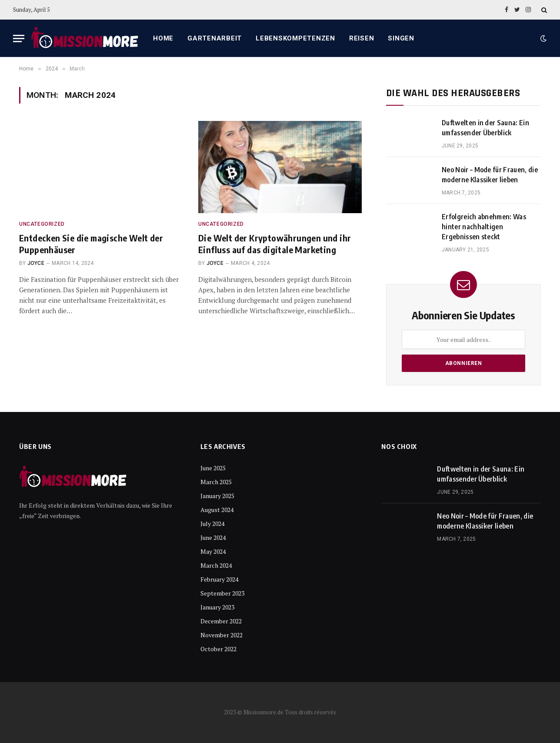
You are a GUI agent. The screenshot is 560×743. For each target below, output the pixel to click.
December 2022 (221, 621)
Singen (401, 38)
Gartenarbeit (214, 38)
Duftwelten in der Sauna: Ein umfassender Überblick (485, 127)
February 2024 (219, 579)
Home (163, 38)
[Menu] (18, 38)
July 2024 (212, 523)
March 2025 (216, 482)
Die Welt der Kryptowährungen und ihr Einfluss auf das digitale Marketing (274, 243)
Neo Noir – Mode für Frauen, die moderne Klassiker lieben (490, 174)
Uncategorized (42, 224)
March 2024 (216, 565)
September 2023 (222, 593)
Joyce (35, 263)
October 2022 (218, 649)
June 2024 (213, 537)
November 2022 (221, 635)
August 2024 (216, 509)
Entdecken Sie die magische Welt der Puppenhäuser (91, 243)
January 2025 (217, 496)
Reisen (361, 38)
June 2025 (213, 468)
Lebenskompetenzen (295, 38)
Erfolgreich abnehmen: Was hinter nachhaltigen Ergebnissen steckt (484, 226)
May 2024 (213, 551)
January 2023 (217, 607)
